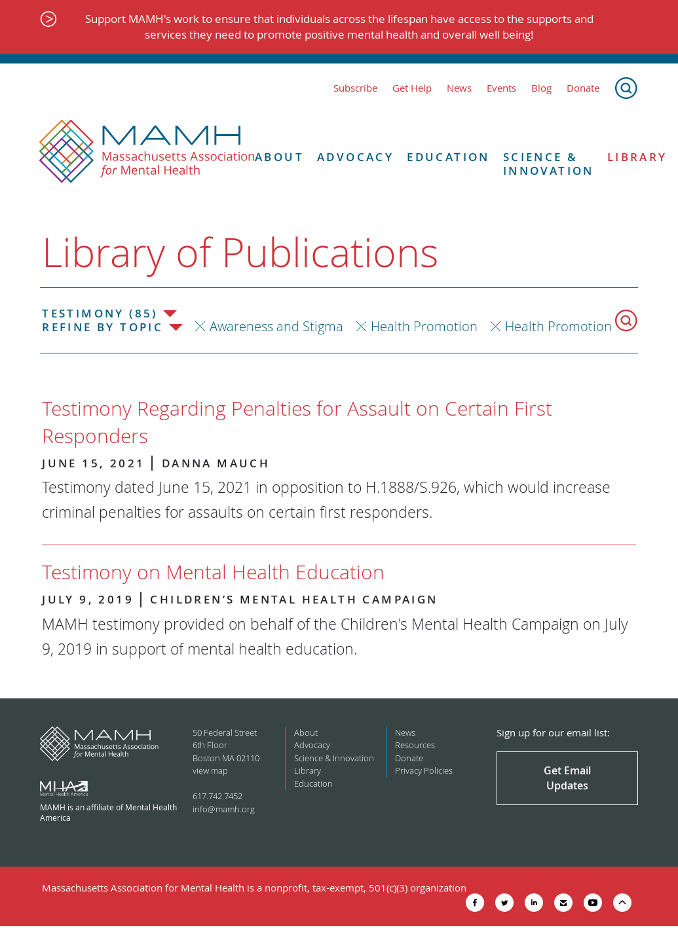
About (279, 157)
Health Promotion (424, 326)
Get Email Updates (567, 777)
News (459, 88)
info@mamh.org (224, 809)
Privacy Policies (424, 770)
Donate (583, 88)
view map (210, 770)
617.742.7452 (217, 796)
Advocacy (355, 157)
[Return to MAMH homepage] (147, 152)
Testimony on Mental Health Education (213, 572)
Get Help (412, 88)
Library (307, 770)
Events (501, 88)
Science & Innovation (548, 164)
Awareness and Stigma (276, 326)
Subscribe (355, 88)
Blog (541, 88)
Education (448, 157)
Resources (415, 745)
